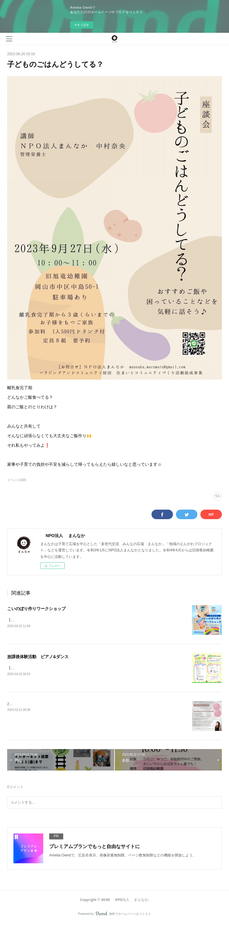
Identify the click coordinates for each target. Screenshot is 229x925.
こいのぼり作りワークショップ (36, 608)
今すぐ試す (81, 25)
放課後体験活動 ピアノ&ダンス (38, 657)
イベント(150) (16, 480)
